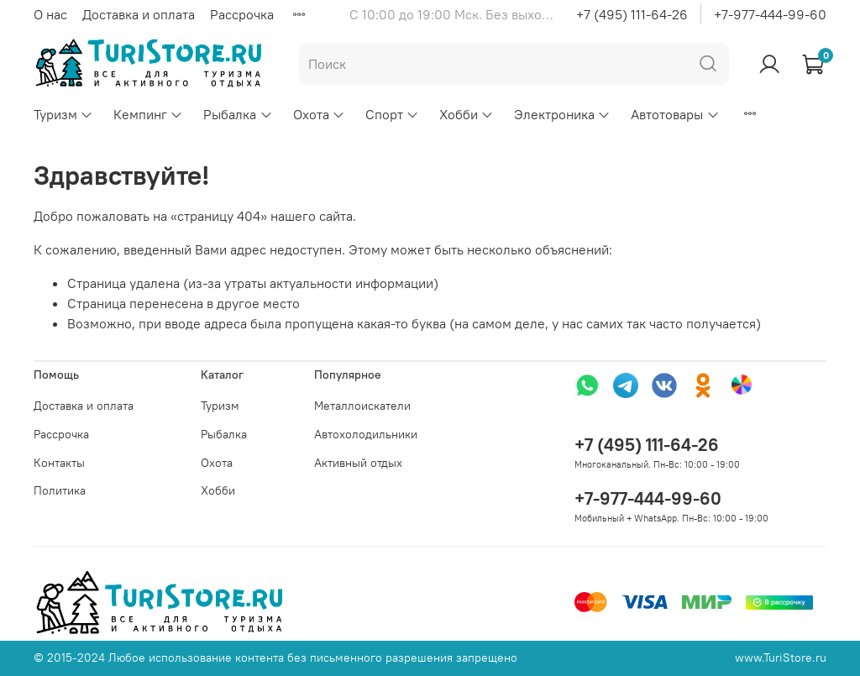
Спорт (392, 114)
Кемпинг (148, 114)
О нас (50, 14)
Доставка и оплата (138, 14)
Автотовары (675, 114)
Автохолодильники (365, 434)
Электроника (562, 114)
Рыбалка (237, 114)
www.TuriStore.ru (780, 657)
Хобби (466, 114)
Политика (60, 490)
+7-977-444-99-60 (770, 14)
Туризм (63, 114)
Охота (319, 114)
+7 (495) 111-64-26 (632, 14)
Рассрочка (242, 14)
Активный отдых (358, 462)
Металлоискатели (362, 405)
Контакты (59, 462)
